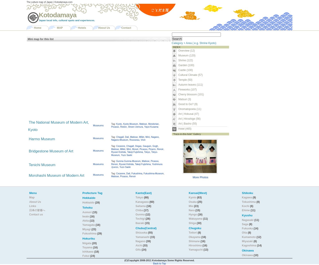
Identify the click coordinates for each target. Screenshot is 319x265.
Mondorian (153, 124)
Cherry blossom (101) (191, 94)
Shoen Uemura (135, 127)
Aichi (139, 245)
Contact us (36, 214)
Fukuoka (247, 228)
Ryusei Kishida (118, 152)
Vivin (143, 140)
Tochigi (141, 218)
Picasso (115, 127)
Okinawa (247, 255)
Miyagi (86, 229)
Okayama (194, 237)
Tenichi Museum (42, 165)
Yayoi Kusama (151, 127)
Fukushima (136, 173)
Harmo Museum (42, 139)
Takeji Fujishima (135, 152)
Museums (98, 125)
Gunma (140, 214)
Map (32, 197)
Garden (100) (186, 65)
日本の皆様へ (37, 210)
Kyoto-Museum (130, 124)
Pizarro (152, 149)
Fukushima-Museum (154, 173)
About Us (104, 27)
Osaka (193, 202)
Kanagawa (142, 202)
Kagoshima (249, 245)
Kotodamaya (57, 15)
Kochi (245, 206)
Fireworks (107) (187, 89)
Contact (126, 27)
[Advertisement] (258, 58)
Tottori (193, 232)
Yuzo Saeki (126, 155)
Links (32, 206)
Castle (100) (185, 70)
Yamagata (88, 225)
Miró (148, 137)
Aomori (87, 212)
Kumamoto (249, 237)
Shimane (194, 241)
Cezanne (120, 146)
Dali (127, 137)
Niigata (86, 243)
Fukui (86, 255)
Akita (86, 220)
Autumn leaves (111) (190, 84)
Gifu (138, 249)
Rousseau (135, 140)
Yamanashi (143, 237)
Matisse (143, 124)
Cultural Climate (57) (190, 75)
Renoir (160, 149)
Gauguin (147, 146)
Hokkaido (88, 202)
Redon (123, 127)
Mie (191, 206)
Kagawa (247, 197)
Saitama (141, 206)
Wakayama (195, 218)
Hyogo (193, 214)
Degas (138, 146)
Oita (244, 232)
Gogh (155, 146)
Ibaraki (140, 223)
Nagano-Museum (119, 140)
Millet (141, 137)
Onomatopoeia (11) (189, 109)
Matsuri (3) (184, 99)
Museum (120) (188, 55)
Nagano (155, 137)
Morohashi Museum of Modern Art (56, 175)
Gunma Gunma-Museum (128, 161)
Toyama (87, 247)
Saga (245, 224)
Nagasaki (248, 220)
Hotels (82, 27)
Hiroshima (195, 245)
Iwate (85, 216)
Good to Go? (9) (188, 104)
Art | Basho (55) (187, 123)
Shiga (192, 223)
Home (37, 27)
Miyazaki (247, 241)
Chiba (139, 210)
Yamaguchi (196, 249)
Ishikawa (88, 251)
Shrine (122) (185, 60)
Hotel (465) (184, 128)
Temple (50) (185, 79)
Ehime (246, 210)
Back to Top (159, 263)
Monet (135, 149)
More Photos (200, 177)
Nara (192, 210)
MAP (60, 27)
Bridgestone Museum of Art (51, 151)
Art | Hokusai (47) (188, 113)
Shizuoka (141, 232)
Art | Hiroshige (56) (189, 118)
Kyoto (119, 124)
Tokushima (249, 202)
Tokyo (147, 152)
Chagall (120, 137)
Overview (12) (186, 50)
